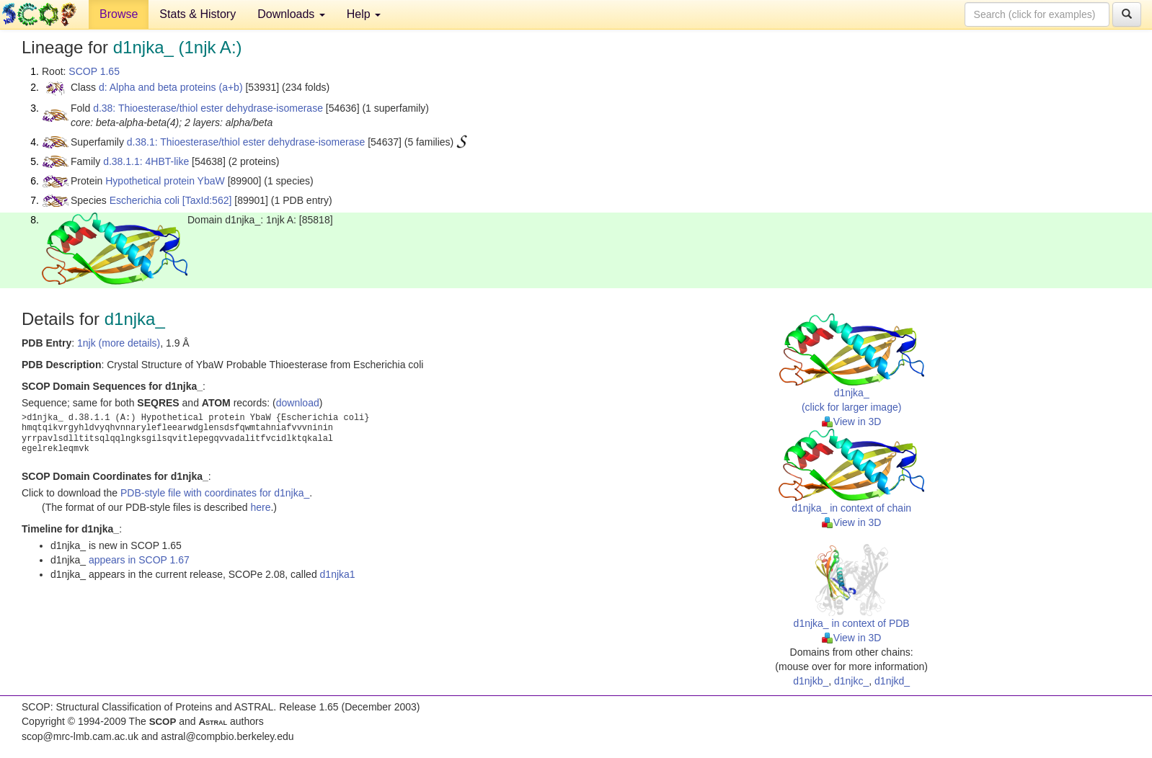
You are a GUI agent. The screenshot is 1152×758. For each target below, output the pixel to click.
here (260, 507)
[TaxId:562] (207, 200)
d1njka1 (337, 574)
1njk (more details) (118, 343)
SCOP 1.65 (94, 71)
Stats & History (197, 14)
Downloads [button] (291, 14)
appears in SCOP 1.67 (139, 560)
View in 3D (852, 421)
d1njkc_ (851, 681)
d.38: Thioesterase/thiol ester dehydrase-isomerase (208, 108)
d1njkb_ (810, 681)
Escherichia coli (145, 200)
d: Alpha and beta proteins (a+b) (171, 87)
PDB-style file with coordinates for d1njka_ (214, 493)
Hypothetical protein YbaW (165, 181)
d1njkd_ (892, 681)
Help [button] (364, 14)
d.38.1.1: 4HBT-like (146, 161)
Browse (118, 14)
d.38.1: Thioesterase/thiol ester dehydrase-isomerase (246, 142)
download (297, 403)
